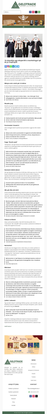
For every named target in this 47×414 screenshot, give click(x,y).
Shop (13, 402)
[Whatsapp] (11, 66)
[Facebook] (6, 66)
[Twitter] (16, 66)
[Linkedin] (13, 66)
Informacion (33, 363)
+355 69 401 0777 (33, 392)
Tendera (34, 377)
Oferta (33, 367)
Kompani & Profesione (33, 370)
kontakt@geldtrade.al (33, 388)
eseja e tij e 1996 (36, 172)
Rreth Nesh (33, 380)
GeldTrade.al (7, 326)
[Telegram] (18, 66)
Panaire (33, 373)
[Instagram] (8, 66)
